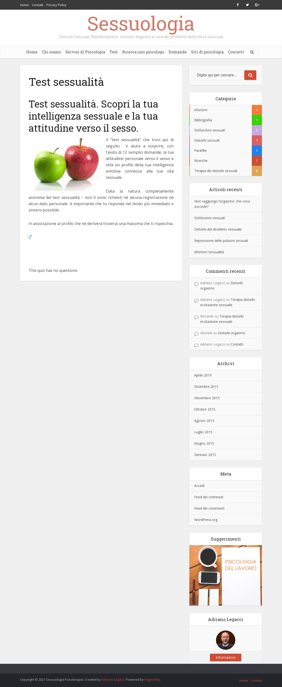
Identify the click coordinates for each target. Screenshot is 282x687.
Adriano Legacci (113, 679)
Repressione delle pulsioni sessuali (221, 240)
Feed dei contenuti (208, 497)
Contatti (37, 5)
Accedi (199, 485)
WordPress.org (205, 519)
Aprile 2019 (203, 375)
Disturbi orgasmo (231, 333)
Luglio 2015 (203, 432)
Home (24, 5)
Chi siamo (51, 51)
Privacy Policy (56, 5)
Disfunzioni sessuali (209, 218)
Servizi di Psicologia (85, 51)
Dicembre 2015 (206, 386)
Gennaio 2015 (205, 454)
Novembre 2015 (207, 398)
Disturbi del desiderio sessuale (218, 229)
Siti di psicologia (207, 51)
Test (114, 51)
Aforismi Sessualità (209, 252)
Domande (178, 51)
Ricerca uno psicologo (143, 51)
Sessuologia (141, 23)
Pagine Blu (152, 679)
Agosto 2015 (204, 420)
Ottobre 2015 (204, 409)
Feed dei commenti (209, 508)
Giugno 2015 (204, 443)
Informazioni (226, 657)
